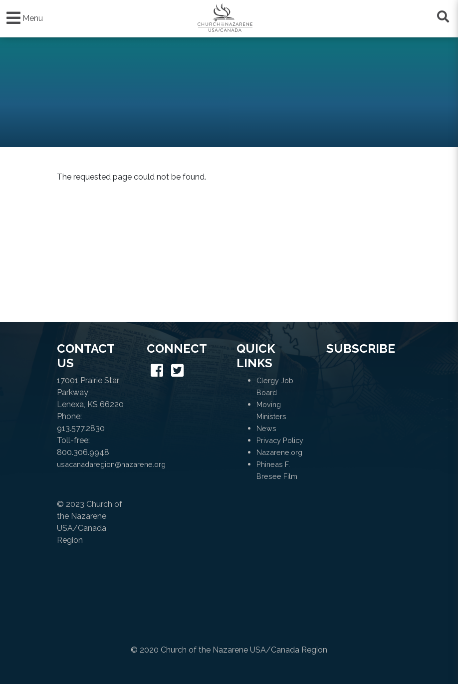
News (266, 428)
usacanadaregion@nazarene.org (111, 464)
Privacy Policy (279, 440)
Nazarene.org (279, 452)
